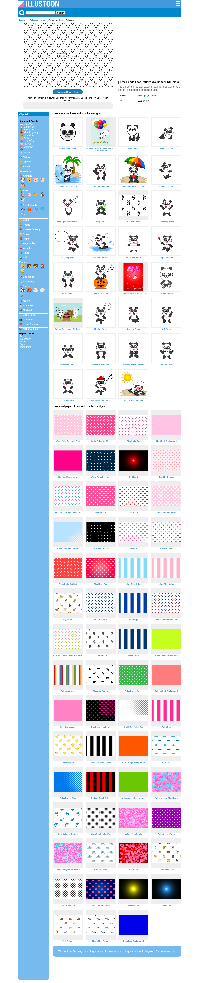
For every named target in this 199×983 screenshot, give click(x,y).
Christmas (29, 126)
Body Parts (29, 315)
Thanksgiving (31, 132)
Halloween (29, 129)
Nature (27, 157)
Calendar (28, 124)
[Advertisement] (150, 51)
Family (23, 262)
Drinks (26, 234)
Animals (27, 175)
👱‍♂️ (22, 271)
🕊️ (22, 199)
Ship (25, 257)
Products (28, 319)
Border (23, 336)
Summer (28, 146)
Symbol (34, 324)
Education (29, 276)
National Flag (30, 329)
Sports (27, 286)
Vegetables (29, 243)
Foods (26, 224)
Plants (26, 166)
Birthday (28, 138)
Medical (27, 310)
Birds (26, 190)
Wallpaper (34, 20)
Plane (26, 252)
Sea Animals (30, 205)
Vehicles (28, 248)
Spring (27, 144)
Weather (27, 171)
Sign (22, 344)
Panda (42, 20)
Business (28, 305)
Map (22, 341)
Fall (26, 149)
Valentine (29, 135)
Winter (27, 152)
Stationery (29, 281)
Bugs (26, 220)
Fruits (26, 238)
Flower (27, 161)
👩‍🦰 (42, 266)
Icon (25, 324)
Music (26, 300)
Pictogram (25, 347)
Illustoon (21, 20)
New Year (29, 141)
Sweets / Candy (32, 229)
